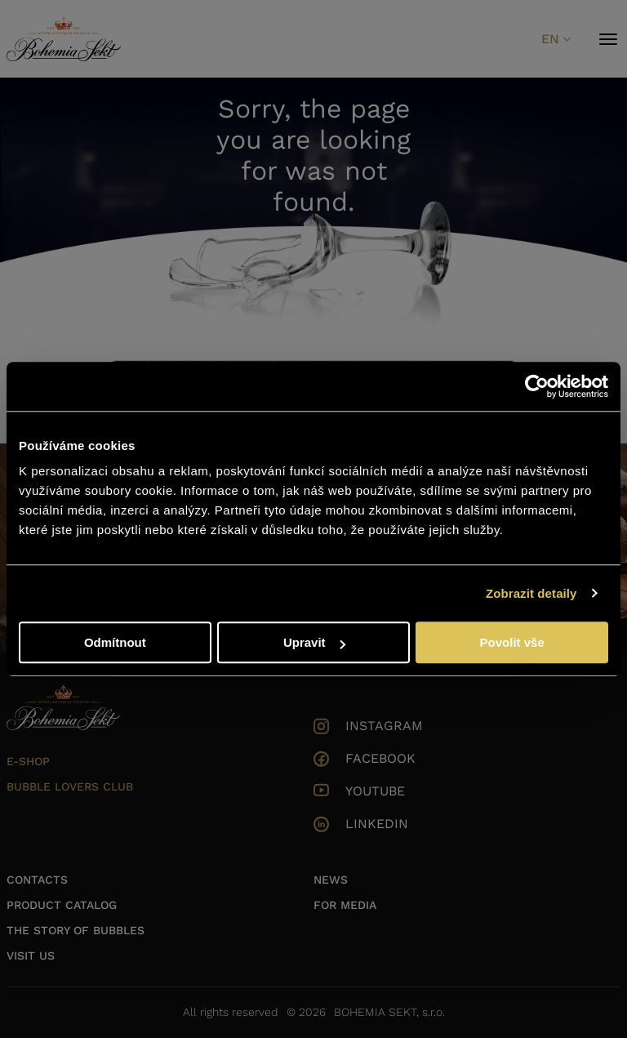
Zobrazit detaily (531, 593)
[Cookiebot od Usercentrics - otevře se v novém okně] (536, 386)
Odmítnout (115, 642)
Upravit (314, 642)
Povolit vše (512, 642)
